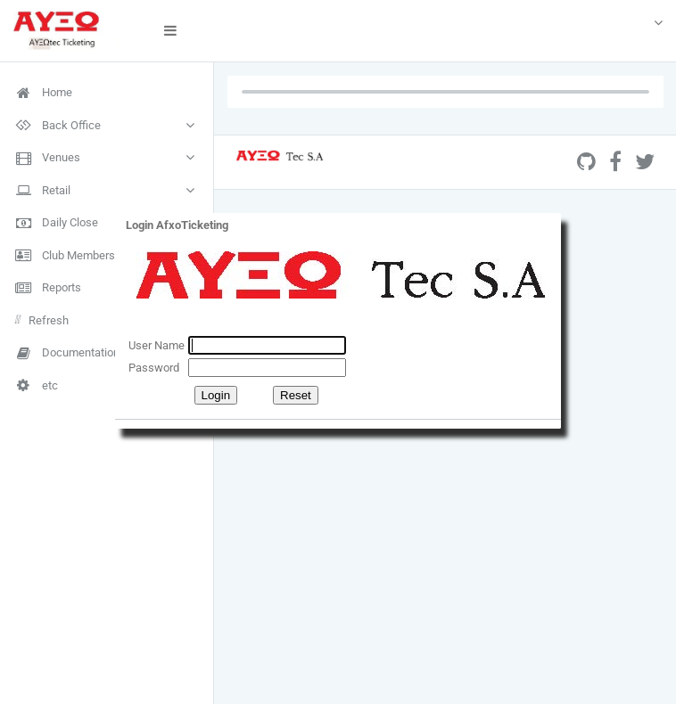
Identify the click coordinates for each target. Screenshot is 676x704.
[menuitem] (106, 92)
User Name (156, 345)
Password (153, 367)
